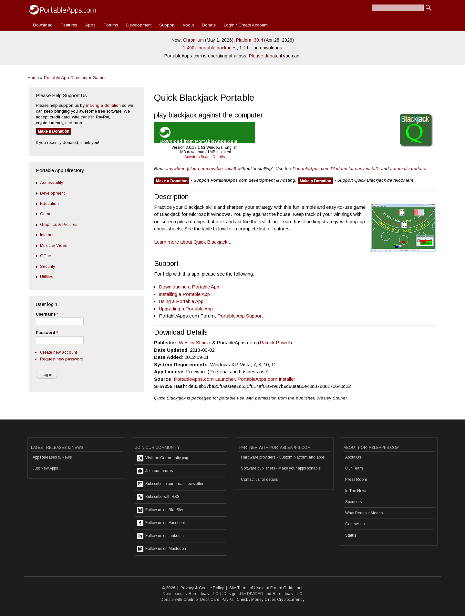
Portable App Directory (66, 77)
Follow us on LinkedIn (160, 536)
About (188, 25)
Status (350, 535)
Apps (90, 25)
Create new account (58, 352)
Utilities (46, 276)
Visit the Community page (164, 458)
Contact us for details (259, 479)
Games (100, 77)
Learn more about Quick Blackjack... (192, 242)
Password (47, 332)
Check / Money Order (256, 599)
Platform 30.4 (249, 40)
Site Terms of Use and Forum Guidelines (266, 588)
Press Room (356, 479)
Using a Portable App (181, 301)
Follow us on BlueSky (160, 510)
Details (218, 157)
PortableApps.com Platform (320, 168)
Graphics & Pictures (58, 224)
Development (138, 25)
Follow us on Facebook (161, 523)
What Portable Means (364, 513)
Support (166, 25)
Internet (46, 234)
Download (43, 25)
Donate (209, 25)
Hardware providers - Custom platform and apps (283, 457)
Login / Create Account (245, 25)
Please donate (264, 55)
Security (47, 266)
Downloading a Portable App (189, 286)
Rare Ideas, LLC (203, 593)
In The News (356, 491)
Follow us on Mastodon (161, 549)
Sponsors (353, 502)
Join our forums (155, 471)
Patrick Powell (275, 342)
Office (45, 255)
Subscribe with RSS (158, 497)
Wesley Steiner (195, 342)
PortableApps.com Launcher (204, 379)
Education (49, 203)
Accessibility (51, 182)
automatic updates (409, 168)
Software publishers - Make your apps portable (281, 468)
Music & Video (53, 245)
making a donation (103, 105)
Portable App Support (240, 315)
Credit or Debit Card (201, 599)
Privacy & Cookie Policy (202, 588)
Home (33, 77)
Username (47, 314)
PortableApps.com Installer (266, 379)
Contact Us (355, 524)
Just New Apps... (47, 468)
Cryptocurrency (291, 599)
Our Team (354, 468)
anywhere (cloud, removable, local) (201, 168)
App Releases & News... (54, 457)
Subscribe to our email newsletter (170, 484)
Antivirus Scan (197, 157)
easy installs (367, 168)
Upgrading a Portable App (186, 308)
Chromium (193, 40)
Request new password (61, 359)
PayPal (228, 599)
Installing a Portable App (184, 294)
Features (69, 25)
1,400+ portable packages (210, 47)
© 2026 (168, 588)
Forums (111, 25)
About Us (353, 457)
